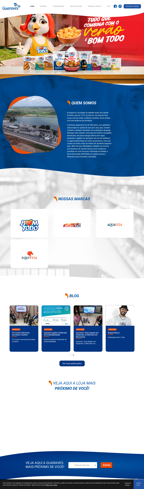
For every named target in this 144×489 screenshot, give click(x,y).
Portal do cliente (132, 6)
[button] (70, 357)
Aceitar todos (138, 484)
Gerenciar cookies (128, 484)
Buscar (106, 467)
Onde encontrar (76, 6)
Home (32, 6)
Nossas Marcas (58, 6)
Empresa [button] (43, 6)
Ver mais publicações (72, 365)
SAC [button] (109, 6)
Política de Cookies (51, 485)
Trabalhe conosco (95, 6)
